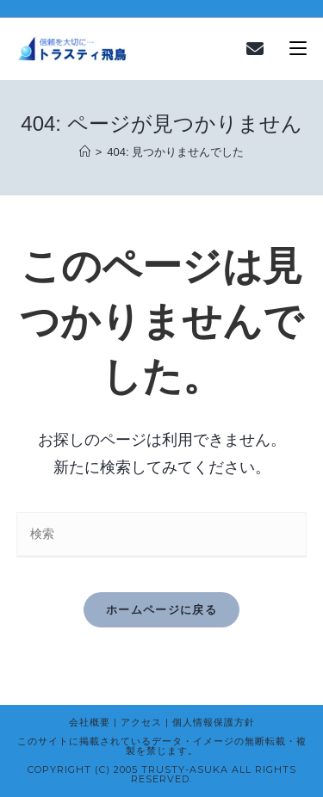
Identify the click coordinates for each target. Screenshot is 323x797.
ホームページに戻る (161, 609)
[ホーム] (84, 151)
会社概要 (89, 722)
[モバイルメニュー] (298, 49)
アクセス (141, 722)
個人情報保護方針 (213, 722)
